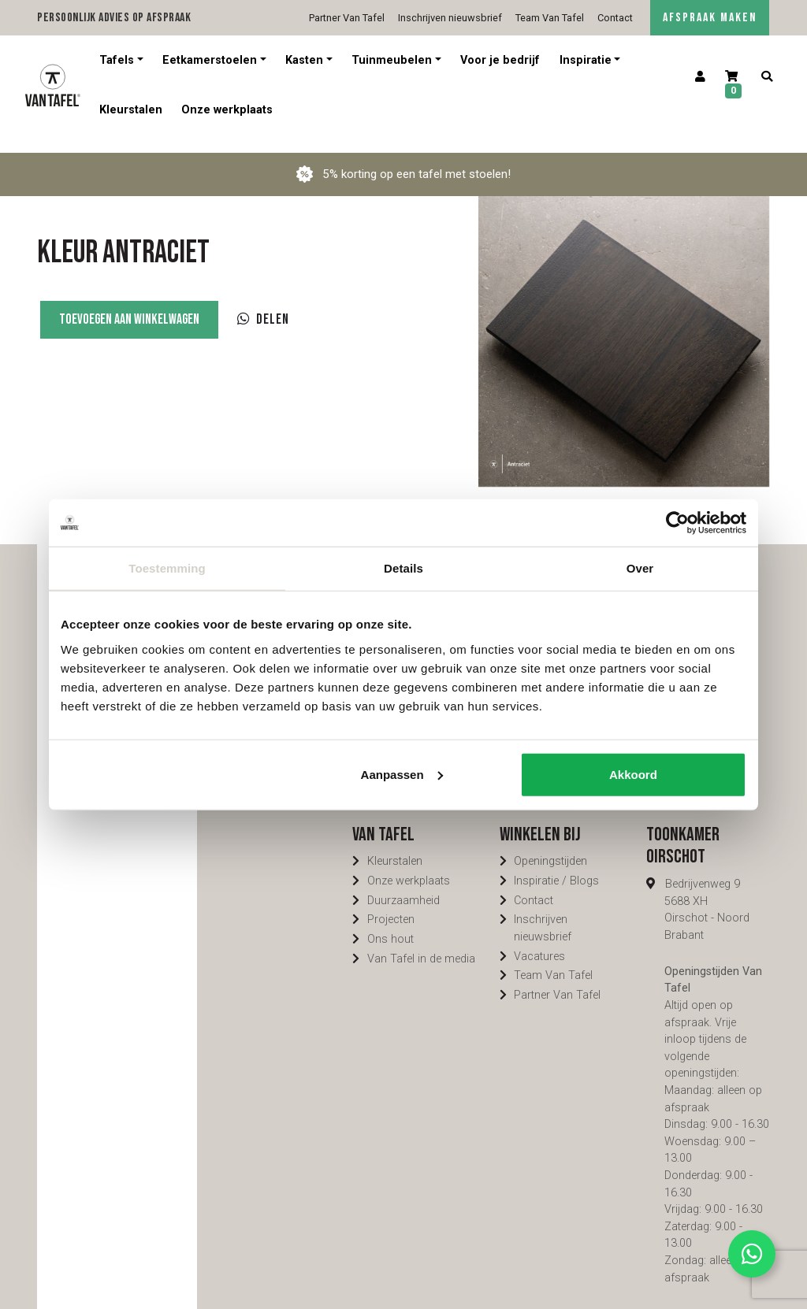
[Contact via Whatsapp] (751, 1253)
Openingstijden (550, 844)
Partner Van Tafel (347, 18)
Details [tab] (403, 568)
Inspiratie (586, 60)
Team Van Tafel (549, 18)
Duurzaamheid (403, 883)
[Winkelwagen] (734, 85)
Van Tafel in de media (421, 941)
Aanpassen (402, 774)
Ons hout (390, 922)
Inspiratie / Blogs (556, 863)
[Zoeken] (767, 77)
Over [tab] (640, 568)
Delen (263, 302)
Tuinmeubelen (391, 60)
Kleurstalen (130, 110)
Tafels (116, 60)
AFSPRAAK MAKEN (710, 17)
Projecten (391, 902)
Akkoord (633, 774)
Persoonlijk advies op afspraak (114, 17)
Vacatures (539, 939)
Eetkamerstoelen (209, 60)
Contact (615, 18)
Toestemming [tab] (167, 568)
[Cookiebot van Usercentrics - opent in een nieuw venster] (677, 523)
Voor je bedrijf (500, 60)
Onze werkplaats (227, 110)
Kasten (304, 60)
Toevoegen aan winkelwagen (129, 302)
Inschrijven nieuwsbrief (450, 18)
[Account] (700, 77)
